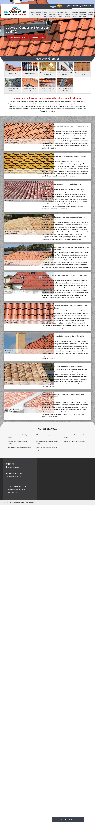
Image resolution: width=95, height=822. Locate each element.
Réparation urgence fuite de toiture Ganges (46, 448)
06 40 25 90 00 (85, 6)
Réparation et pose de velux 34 (75, 14)
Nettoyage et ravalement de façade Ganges (18, 436)
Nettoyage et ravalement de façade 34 (52, 14)
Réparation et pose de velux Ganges (74, 441)
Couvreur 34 (32, 13)
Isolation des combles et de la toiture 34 (45, 16)
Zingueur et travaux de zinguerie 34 (90, 16)
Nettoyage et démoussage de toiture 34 (82, 14)
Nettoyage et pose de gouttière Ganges (19, 447)
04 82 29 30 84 (72, 6)
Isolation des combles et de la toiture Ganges (75, 436)
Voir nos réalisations (17, 37)
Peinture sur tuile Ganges (43, 435)
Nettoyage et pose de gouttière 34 (67, 15)
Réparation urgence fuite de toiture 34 (60, 15)
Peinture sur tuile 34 (38, 14)
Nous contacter (38, 37)
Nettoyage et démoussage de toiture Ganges (47, 442)
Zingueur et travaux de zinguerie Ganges (17, 442)
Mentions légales (30, 503)
